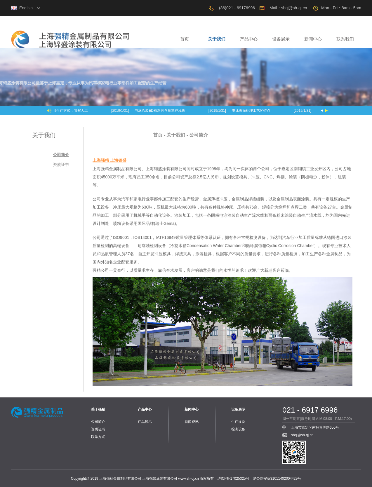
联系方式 (98, 437)
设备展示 (281, 41)
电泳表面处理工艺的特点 (251, 111)
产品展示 (145, 422)
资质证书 (61, 166)
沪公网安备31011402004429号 (277, 478)
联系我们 (345, 41)
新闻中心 (313, 41)
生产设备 (238, 422)
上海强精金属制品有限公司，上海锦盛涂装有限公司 (89, 42)
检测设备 (238, 429)
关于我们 (216, 41)
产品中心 (249, 41)
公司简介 (61, 156)
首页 (184, 41)
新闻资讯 (192, 422)
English (26, 8)
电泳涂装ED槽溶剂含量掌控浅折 (160, 111)
